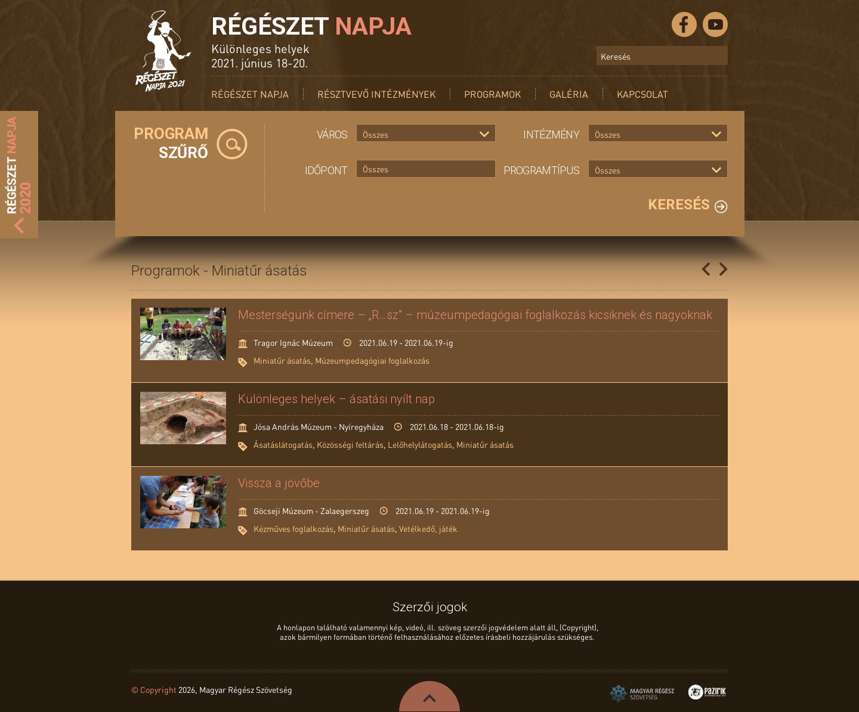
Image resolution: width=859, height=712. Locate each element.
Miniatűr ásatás (282, 360)
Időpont (326, 170)
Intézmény (551, 134)
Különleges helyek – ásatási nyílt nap (336, 399)
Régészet (311, 26)
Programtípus (541, 170)
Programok (492, 94)
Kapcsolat (642, 94)
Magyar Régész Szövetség (642, 693)
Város (332, 134)
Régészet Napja (250, 94)
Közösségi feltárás (350, 444)
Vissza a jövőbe (279, 483)
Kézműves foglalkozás (293, 528)
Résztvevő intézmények (376, 94)
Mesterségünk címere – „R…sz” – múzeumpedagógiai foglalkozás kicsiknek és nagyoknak (475, 315)
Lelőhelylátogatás (420, 444)
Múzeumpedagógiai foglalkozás (372, 360)
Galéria (568, 94)
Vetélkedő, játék (428, 528)
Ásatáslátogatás (283, 444)
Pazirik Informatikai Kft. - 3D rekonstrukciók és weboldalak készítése (707, 692)
